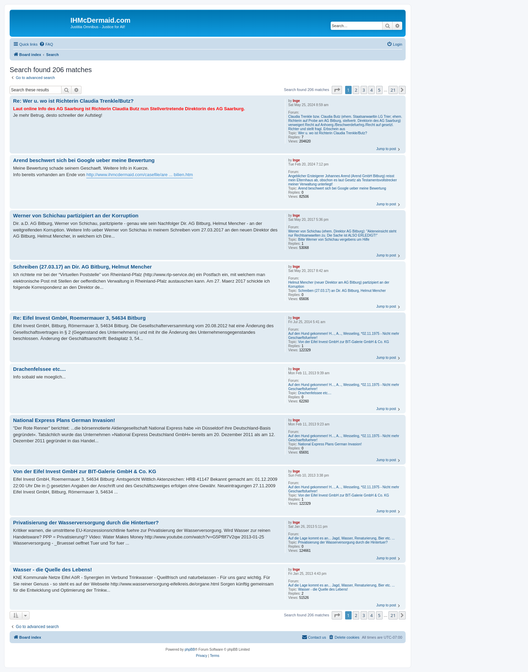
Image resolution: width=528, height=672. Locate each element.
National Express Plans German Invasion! (330, 444)
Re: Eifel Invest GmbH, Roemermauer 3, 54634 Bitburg (79, 318)
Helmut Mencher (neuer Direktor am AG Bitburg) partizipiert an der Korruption (338, 284)
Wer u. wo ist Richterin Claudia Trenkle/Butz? (332, 133)
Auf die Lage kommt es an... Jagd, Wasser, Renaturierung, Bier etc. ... (341, 538)
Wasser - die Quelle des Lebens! (323, 589)
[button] (337, 90)
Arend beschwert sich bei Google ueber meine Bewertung (342, 188)
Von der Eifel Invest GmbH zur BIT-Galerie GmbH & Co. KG (343, 342)
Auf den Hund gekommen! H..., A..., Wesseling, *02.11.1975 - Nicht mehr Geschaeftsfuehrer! (343, 336)
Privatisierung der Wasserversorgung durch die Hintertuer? (342, 542)
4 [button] (371, 90)
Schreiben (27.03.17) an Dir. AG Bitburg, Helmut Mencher (342, 291)
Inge (296, 101)
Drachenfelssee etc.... (314, 393)
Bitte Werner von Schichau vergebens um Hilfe (333, 239)
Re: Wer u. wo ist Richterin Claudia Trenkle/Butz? (73, 101)
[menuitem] (46, 44)
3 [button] (364, 90)
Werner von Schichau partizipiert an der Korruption (76, 215)
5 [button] (379, 90)
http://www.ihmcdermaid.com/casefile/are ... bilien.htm (139, 174)
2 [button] (356, 90)
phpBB (190, 649)
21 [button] (393, 90)
